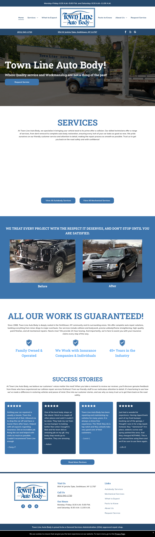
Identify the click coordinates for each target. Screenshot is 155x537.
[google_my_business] (135, 32)
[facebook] (125, 32)
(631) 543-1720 (24, 32)
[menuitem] (21, 17)
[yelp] (130, 32)
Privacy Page (120, 534)
